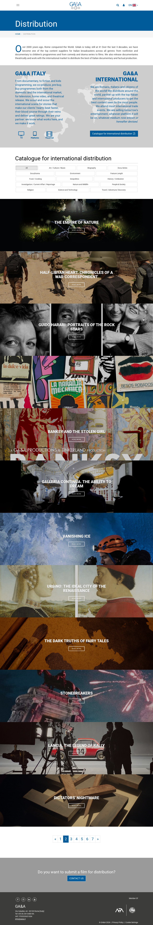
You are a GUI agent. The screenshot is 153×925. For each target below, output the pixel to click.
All (27, 168)
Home (17, 34)
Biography (92, 168)
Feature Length (116, 173)
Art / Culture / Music (57, 168)
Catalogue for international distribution (114, 133)
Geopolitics (74, 179)
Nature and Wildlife (80, 184)
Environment (75, 173)
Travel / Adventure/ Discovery (114, 190)
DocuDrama (35, 173)
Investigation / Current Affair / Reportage (38, 184)
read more (76, 230)
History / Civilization (116, 179)
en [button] (133, 5)
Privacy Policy (117, 922)
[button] (118, 5)
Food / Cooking (35, 179)
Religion (30, 190)
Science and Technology (67, 190)
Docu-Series (122, 168)
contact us (76, 878)
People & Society (118, 184)
